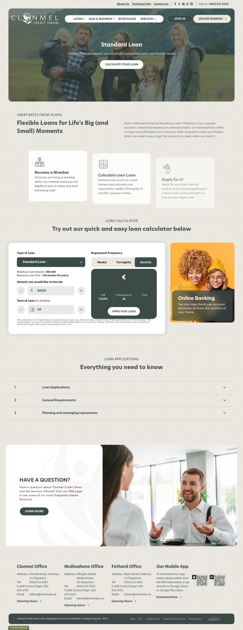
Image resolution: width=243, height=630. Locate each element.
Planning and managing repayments (134, 425)
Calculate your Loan (121, 64)
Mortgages (127, 19)
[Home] (35, 19)
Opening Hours (27, 601)
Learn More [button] (34, 523)
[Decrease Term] (21, 322)
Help (132, 619)
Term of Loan (33, 313)
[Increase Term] (81, 322)
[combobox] (51, 274)
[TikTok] (187, 4)
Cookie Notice (153, 619)
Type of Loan (26, 265)
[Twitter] (179, 4)
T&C (140, 619)
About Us (123, 4)
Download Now (167, 597)
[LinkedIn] (191, 4)
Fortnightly (123, 275)
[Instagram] (183, 4)
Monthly (146, 275)
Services (147, 19)
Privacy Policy (195, 619)
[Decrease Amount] (21, 303)
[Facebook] (175, 4)
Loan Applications (134, 400)
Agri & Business (101, 19)
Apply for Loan (124, 324)
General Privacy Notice (174, 619)
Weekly (102, 275)
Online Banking (210, 19)
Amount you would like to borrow (40, 294)
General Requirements (134, 413)
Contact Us (161, 4)
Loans (78, 19)
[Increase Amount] (81, 303)
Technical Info (141, 4)
